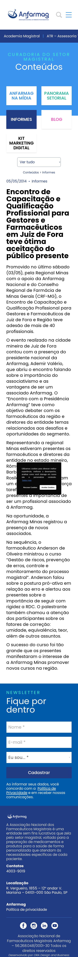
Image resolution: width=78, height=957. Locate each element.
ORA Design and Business (51, 955)
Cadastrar (39, 773)
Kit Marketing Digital (21, 143)
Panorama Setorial (56, 95)
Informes (21, 119)
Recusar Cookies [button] (30, 487)
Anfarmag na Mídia (21, 95)
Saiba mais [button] (27, 480)
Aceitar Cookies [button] (47, 487)
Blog (56, 119)
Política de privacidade (26, 909)
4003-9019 (15, 871)
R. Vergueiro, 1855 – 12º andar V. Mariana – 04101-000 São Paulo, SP (36, 890)
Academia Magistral (22, 36)
